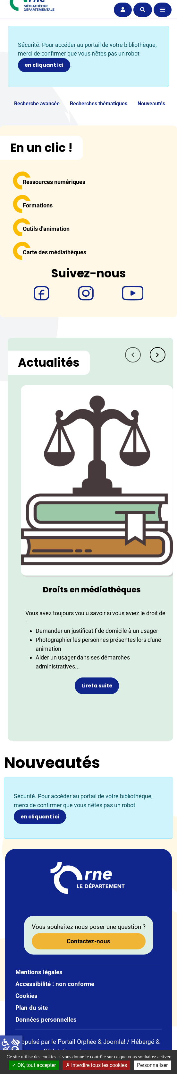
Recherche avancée (37, 103)
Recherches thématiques (98, 103)
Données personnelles (46, 1019)
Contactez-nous (88, 941)
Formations (38, 205)
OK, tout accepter (34, 1065)
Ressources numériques (54, 182)
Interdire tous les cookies (96, 1065)
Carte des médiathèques (54, 252)
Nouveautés (151, 103)
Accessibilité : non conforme (54, 984)
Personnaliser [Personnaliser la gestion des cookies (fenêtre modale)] (152, 1065)
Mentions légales (39, 972)
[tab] (157, 354)
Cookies (26, 996)
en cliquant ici (44, 65)
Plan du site (31, 1007)
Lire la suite (96, 685)
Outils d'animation (46, 228)
